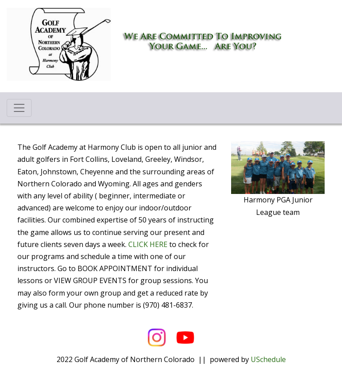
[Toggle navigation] (19, 108)
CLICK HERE (147, 244)
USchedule (268, 359)
